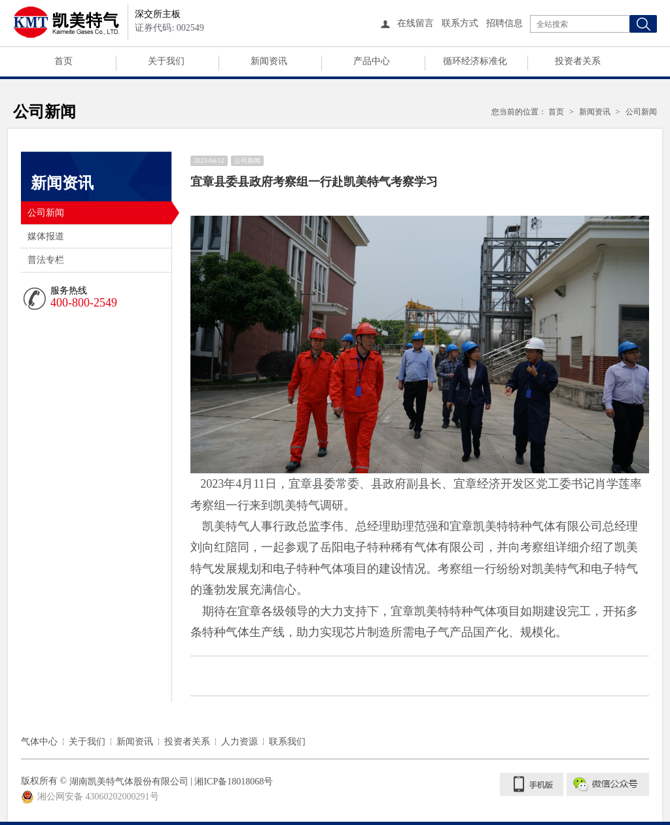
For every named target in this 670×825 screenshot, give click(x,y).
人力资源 (239, 742)
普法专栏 (45, 260)
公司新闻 (99, 212)
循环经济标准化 (475, 61)
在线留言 (415, 23)
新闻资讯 (269, 61)
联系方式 (460, 23)
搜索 (643, 24)
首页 (63, 61)
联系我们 (287, 742)
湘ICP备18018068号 (233, 781)
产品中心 (371, 61)
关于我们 (166, 61)
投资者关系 (578, 61)
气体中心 (39, 742)
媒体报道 (45, 236)
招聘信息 (504, 23)
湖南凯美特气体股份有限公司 (128, 781)
